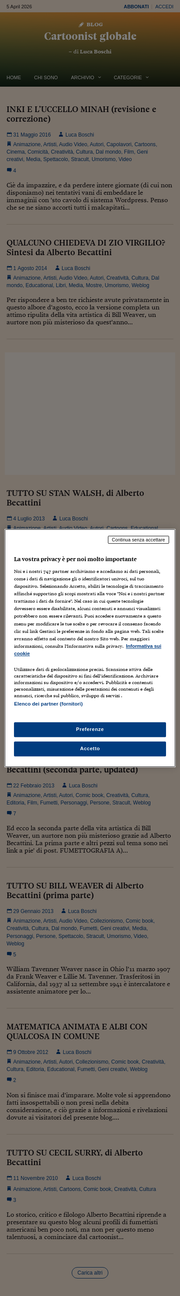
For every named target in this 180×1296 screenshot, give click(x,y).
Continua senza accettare (138, 539)
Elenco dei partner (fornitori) (48, 703)
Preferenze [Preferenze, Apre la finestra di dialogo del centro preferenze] (90, 729)
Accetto (90, 748)
